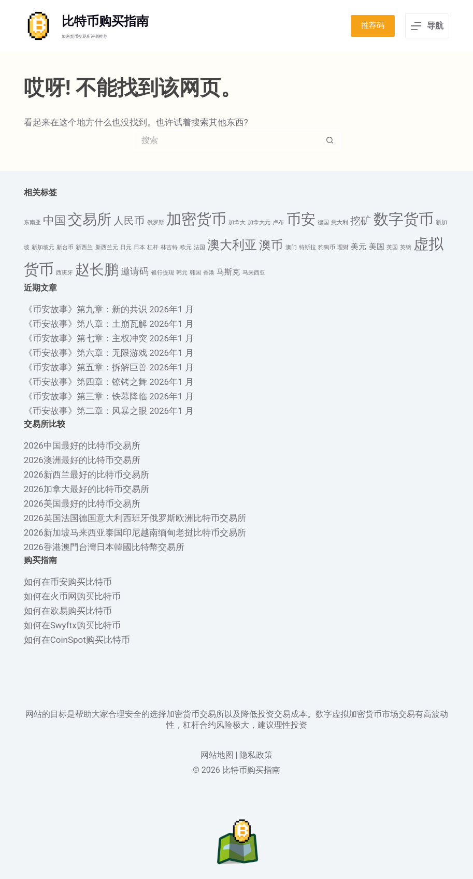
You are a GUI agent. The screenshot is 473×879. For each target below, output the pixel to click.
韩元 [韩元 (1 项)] (182, 272)
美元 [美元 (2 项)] (358, 246)
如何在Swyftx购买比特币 (72, 625)
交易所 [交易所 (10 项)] (89, 219)
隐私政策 (256, 755)
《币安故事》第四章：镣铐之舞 (85, 382)
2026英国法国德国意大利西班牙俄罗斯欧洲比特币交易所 (135, 518)
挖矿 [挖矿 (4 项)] (360, 221)
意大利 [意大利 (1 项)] (339, 222)
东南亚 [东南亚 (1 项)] (32, 222)
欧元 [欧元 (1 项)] (186, 247)
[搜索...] (226, 139)
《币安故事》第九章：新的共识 (85, 309)
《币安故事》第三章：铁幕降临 (85, 396)
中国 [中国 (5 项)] (54, 220)
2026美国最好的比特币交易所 (82, 503)
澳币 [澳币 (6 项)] (271, 245)
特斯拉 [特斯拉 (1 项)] (307, 247)
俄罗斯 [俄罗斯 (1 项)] (155, 222)
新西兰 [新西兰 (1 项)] (84, 247)
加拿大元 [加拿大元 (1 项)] (259, 222)
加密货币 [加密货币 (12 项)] (196, 219)
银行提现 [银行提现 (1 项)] (162, 272)
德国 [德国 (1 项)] (323, 222)
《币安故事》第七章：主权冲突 (85, 338)
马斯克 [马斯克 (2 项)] (228, 272)
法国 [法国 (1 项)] (199, 247)
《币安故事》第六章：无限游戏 (85, 353)
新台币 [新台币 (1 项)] (65, 247)
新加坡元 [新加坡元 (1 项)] (43, 247)
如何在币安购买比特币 (68, 582)
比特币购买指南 (105, 21)
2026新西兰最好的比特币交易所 (86, 474)
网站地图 (217, 755)
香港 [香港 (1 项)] (208, 272)
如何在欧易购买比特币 (68, 611)
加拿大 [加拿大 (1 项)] (237, 222)
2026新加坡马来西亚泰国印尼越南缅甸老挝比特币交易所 (135, 532)
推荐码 (372, 25)
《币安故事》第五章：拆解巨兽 (85, 367)
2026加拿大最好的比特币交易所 (86, 489)
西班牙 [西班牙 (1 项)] (64, 272)
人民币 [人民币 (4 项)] (129, 221)
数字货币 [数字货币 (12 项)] (404, 219)
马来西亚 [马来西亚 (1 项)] (253, 272)
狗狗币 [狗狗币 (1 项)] (326, 247)
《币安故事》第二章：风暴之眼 (85, 411)
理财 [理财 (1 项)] (343, 247)
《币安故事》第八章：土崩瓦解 (85, 324)
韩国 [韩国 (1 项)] (195, 272)
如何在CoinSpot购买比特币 (77, 640)
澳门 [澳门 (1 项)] (291, 247)
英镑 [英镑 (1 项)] (405, 247)
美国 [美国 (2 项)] (376, 246)
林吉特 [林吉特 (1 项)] (169, 247)
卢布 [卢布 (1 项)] (278, 222)
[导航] (427, 25)
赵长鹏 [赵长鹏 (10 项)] (97, 269)
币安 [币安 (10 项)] (301, 219)
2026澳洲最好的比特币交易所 (82, 460)
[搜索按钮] (330, 139)
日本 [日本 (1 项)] (139, 247)
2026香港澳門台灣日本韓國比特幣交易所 (104, 547)
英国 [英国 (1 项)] (392, 247)
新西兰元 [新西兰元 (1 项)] (106, 247)
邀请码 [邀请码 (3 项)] (135, 271)
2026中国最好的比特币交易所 (82, 445)
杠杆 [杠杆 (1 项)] (153, 247)
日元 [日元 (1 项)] (126, 247)
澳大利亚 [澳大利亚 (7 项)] (232, 244)
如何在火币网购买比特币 (72, 596)
